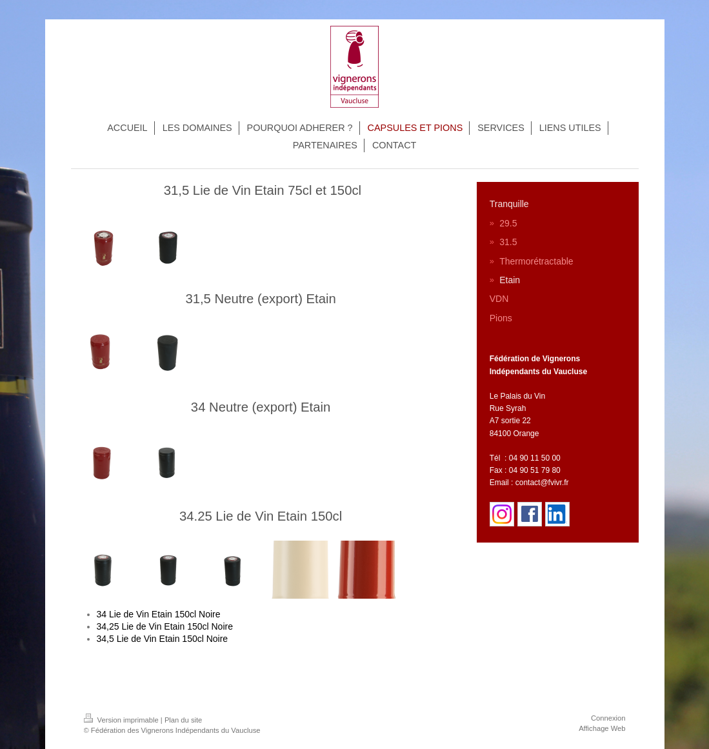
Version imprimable (122, 720)
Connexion (608, 718)
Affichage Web (602, 728)
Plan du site (183, 720)
